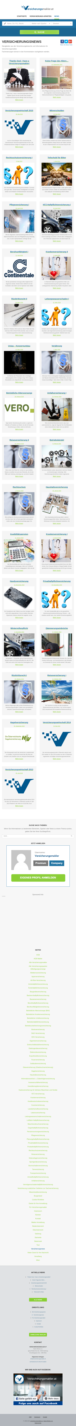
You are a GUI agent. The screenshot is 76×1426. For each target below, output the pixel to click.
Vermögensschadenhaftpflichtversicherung (38, 1184)
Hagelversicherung (38, 1071)
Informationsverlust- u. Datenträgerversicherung (38, 1079)
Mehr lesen (19, 100)
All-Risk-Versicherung (38, 980)
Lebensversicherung (38, 1113)
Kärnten (38, 1215)
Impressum (38, 1211)
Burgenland (38, 1196)
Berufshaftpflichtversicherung (38, 1003)
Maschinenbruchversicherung (38, 1124)
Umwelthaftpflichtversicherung (37, 1177)
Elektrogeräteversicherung (38, 1048)
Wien (38, 1260)
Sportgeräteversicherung (38, 1162)
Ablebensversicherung (38, 973)
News (56, 16)
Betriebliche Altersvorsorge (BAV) (38, 1010)
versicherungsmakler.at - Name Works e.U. (41, 1421)
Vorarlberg (38, 1256)
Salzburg (38, 1234)
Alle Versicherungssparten (38, 966)
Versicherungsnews (38, 1249)
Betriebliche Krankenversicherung (38, 1014)
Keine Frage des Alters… (38, 1280)
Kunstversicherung (38, 1105)
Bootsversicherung (38, 1029)
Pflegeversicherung (38, 1135)
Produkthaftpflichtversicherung (38, 1147)
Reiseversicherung (38, 1154)
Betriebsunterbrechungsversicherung (38, 1026)
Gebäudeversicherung (38, 1063)
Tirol (38, 1245)
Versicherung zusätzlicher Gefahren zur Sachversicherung (38, 1188)
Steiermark (38, 1241)
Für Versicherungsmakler (38, 1207)
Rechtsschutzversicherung (38, 1150)
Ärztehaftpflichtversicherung (38, 988)
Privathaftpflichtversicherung (38, 1143)
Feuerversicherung (38, 1060)
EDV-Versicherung (38, 1037)
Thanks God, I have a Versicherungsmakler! (38, 1277)
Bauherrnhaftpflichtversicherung (38, 995)
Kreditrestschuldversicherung (38, 1101)
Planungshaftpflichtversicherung (38, 1139)
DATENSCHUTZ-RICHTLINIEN (38, 1362)
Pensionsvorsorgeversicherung (38, 1131)
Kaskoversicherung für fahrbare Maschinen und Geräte (38, 1090)
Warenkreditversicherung (38, 1192)
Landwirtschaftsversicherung (38, 1109)
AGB (38, 955)
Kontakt (38, 1218)
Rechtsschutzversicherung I (39, 1289)
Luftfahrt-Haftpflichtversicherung (38, 1120)
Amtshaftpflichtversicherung (38, 984)
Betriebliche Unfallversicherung (38, 1018)
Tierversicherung (38, 1169)
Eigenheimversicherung (38, 1041)
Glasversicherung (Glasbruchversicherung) (38, 1067)
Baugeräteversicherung (38, 992)
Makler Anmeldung (38, 1222)
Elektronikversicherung (38, 1052)
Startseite (22, 16)
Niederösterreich (38, 1226)
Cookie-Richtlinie (38, 1200)
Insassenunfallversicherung (38, 1082)
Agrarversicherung (38, 976)
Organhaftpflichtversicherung (38, 1128)
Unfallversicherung (38, 1181)
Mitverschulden (39, 1286)
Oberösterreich (38, 1230)
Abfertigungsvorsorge (38, 969)
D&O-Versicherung (38, 1033)
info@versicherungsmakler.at (38, 1359)
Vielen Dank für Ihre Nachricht (37, 1252)
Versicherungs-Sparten (40, 16)
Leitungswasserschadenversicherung (38, 1116)
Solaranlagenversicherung (38, 1158)
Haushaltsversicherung (38, 1075)
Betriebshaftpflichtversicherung (38, 1022)
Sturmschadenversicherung (38, 1165)
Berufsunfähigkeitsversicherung (38, 1007)
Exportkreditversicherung (38, 1056)
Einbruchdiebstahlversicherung (38, 1044)
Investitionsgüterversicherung (38, 1086)
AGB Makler (38, 958)
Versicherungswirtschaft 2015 (39, 1283)
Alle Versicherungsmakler (38, 962)
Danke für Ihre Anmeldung (38, 1203)
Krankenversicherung (37, 1097)
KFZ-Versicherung (38, 1094)
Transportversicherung (38, 1173)
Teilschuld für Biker (39, 1292)
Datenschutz (38, 1423)
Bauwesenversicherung (38, 999)
